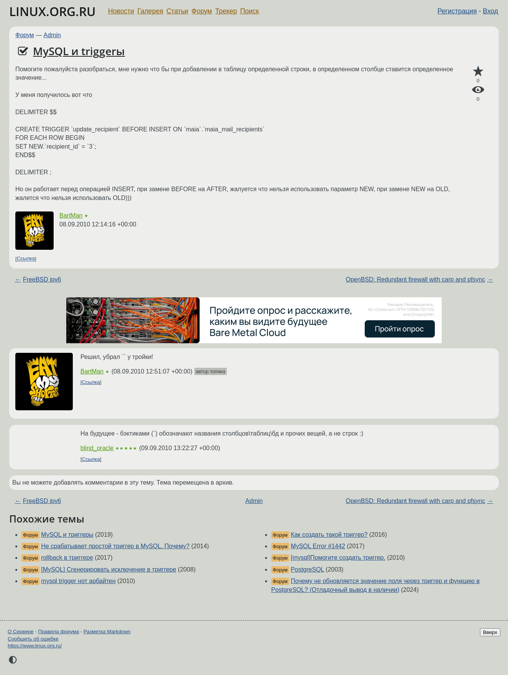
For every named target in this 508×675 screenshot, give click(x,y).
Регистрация (457, 11)
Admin (52, 35)
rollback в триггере (67, 557)
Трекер (226, 11)
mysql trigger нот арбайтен (78, 581)
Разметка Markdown (107, 631)
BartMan (70, 215)
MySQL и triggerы (79, 51)
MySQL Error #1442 (318, 546)
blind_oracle (96, 448)
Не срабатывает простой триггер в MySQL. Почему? (115, 546)
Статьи (177, 11)
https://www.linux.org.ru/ (35, 646)
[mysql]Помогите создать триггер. (338, 557)
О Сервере (21, 631)
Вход (490, 11)
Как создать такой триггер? (329, 534)
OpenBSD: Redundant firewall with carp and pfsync (415, 279)
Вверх (490, 632)
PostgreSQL (307, 569)
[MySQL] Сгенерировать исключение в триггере (108, 569)
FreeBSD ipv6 (42, 279)
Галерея (150, 11)
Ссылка (26, 259)
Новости (121, 11)
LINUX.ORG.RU (52, 11)
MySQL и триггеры (67, 534)
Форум (202, 11)
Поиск (249, 11)
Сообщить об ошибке (33, 639)
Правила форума (58, 631)
